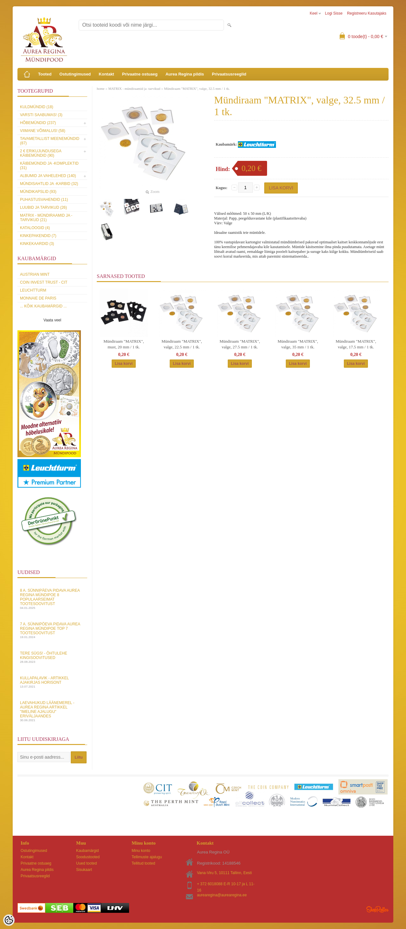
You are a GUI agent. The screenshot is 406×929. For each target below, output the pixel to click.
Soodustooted (88, 857)
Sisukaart (84, 869)
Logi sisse (334, 13)
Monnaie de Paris (38, 298)
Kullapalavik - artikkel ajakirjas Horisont (52, 682)
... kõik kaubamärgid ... (43, 306)
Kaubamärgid (87, 850)
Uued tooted (86, 863)
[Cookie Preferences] (9, 920)
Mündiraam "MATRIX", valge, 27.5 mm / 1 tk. (239, 344)
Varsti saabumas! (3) (41, 115)
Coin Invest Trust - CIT (43, 282)
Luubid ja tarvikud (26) (43, 207)
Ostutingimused (75, 74)
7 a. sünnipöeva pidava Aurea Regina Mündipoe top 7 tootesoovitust (52, 630)
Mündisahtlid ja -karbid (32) (49, 183)
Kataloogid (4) (35, 228)
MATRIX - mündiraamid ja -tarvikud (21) (46, 217)
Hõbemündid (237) (38, 123)
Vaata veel (52, 320)
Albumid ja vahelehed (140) (48, 176)
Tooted (44, 74)
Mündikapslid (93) (38, 191)
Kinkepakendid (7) (38, 236)
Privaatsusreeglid (229, 74)
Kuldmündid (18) (36, 107)
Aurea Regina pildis (185, 74)
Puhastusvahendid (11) (44, 199)
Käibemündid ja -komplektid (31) (49, 165)
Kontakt (106, 74)
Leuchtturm (33, 290)
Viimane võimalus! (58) (42, 130)
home (100, 88)
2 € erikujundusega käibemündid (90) (40, 153)
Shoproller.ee (377, 909)
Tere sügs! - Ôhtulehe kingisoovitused (52, 657)
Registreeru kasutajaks (366, 13)
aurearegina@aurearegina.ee (222, 895)
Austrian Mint (34, 274)
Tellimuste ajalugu (147, 857)
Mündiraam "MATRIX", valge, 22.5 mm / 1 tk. (181, 344)
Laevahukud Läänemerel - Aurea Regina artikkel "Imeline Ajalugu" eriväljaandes (52, 711)
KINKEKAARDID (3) (37, 243)
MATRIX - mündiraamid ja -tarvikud (134, 88)
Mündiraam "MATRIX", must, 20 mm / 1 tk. (123, 344)
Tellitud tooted (143, 863)
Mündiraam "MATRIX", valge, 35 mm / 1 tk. (298, 344)
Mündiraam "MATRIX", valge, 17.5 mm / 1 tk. (356, 344)
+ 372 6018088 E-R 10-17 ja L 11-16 (225, 884)
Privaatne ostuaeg (140, 74)
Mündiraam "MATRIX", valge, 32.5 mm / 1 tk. (197, 88)
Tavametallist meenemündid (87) (49, 140)
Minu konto (141, 850)
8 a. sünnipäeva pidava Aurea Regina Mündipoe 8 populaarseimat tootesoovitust (52, 598)
